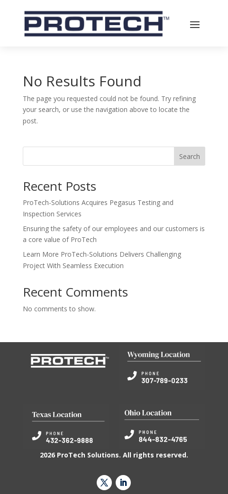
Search (189, 156)
